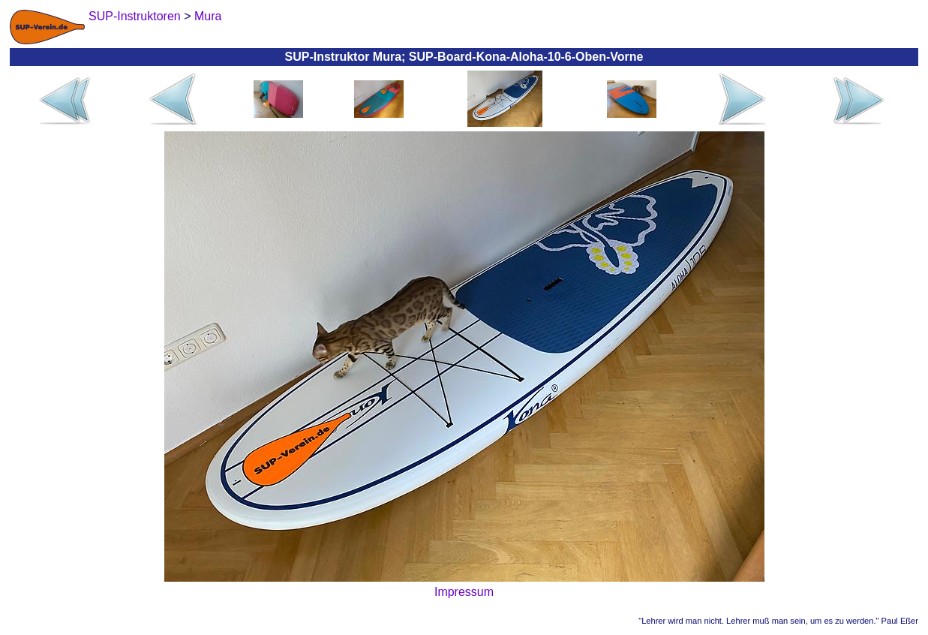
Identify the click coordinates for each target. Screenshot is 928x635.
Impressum (464, 591)
